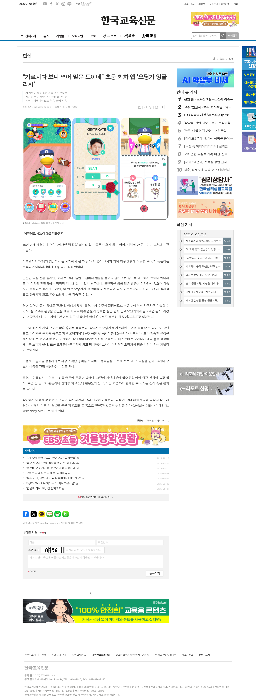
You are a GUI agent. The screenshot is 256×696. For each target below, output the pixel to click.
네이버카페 (57, 514)
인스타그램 (63, 4)
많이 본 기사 (187, 92)
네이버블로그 (69, 4)
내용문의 (202, 3)
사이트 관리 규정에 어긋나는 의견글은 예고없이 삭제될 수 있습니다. (67, 557)
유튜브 (45, 4)
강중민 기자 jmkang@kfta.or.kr (37, 106)
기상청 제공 (85, 5)
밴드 (65, 514)
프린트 (151, 107)
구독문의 (213, 3)
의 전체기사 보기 (151, 420)
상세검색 (232, 35)
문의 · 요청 (204, 655)
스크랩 (156, 107)
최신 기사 (184, 224)
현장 (231, 58)
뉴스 (222, 58)
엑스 (57, 4)
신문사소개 (30, 655)
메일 (145, 107)
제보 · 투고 (189, 3)
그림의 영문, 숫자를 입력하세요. (83, 549)
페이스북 (51, 4)
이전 (91, 593)
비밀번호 (103, 542)
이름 (32, 542)
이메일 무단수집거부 (165, 655)
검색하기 (223, 35)
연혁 (43, 655)
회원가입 (225, 3)
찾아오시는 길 (79, 655)
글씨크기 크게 (162, 107)
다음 (101, 593)
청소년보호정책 (132, 655)
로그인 (236, 3)
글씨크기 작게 (167, 107)
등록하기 (154, 573)
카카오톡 (42, 514)
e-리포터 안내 (59, 655)
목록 (139, 107)
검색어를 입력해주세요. (205, 35)
